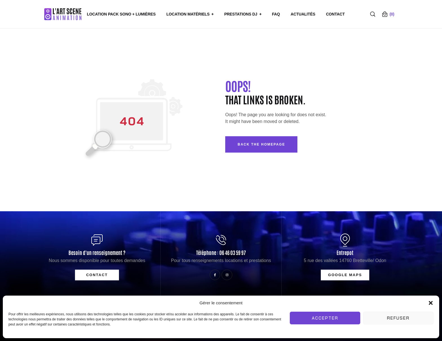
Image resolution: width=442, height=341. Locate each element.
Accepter (325, 318)
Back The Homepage (261, 144)
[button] (431, 303)
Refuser (398, 318)
